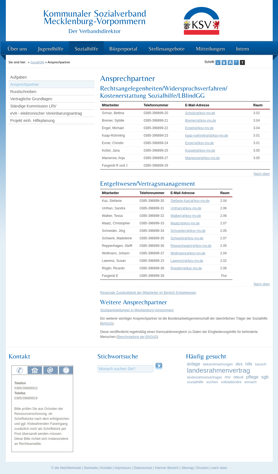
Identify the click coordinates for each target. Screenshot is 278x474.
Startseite (91, 468)
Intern (242, 48)
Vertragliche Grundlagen (31, 99)
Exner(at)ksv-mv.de (199, 143)
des (238, 364)
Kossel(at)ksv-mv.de (200, 150)
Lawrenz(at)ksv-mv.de (187, 261)
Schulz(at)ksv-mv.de (200, 113)
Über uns (17, 48)
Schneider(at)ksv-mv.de (188, 231)
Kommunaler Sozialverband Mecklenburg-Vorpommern (94, 17)
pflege (252, 376)
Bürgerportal (123, 48)
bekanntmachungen (218, 364)
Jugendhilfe (50, 48)
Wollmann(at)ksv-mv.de (188, 253)
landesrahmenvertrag (218, 370)
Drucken (202, 468)
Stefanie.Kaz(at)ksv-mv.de (190, 201)
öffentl (238, 377)
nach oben (219, 468)
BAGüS (106, 323)
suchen (212, 382)
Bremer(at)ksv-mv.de (200, 120)
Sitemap (187, 468)
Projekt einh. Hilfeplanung (32, 120)
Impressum (123, 468)
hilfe (248, 364)
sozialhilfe (195, 382)
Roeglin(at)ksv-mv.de (186, 268)
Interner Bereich (166, 468)
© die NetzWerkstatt (66, 468)
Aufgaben (18, 77)
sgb (265, 377)
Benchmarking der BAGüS (137, 337)
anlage (193, 364)
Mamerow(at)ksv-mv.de (202, 158)
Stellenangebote (166, 48)
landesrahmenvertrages (204, 377)
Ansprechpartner (24, 84)
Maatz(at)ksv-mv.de (185, 223)
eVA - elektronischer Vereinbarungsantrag (46, 113)
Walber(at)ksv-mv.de (186, 216)
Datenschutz (143, 468)
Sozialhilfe (86, 48)
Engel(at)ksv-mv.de (199, 128)
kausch (260, 364)
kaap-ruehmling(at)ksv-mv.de (206, 135)
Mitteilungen (210, 48)
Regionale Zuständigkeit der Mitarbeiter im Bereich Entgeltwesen (148, 293)
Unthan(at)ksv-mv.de (186, 208)
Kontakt (106, 468)
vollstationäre (231, 382)
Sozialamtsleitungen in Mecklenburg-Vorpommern (137, 310)
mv (228, 377)
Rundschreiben (23, 91)
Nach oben (262, 174)
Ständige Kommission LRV (33, 106)
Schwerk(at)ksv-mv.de (187, 238)
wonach (250, 382)
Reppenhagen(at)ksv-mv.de (191, 246)
